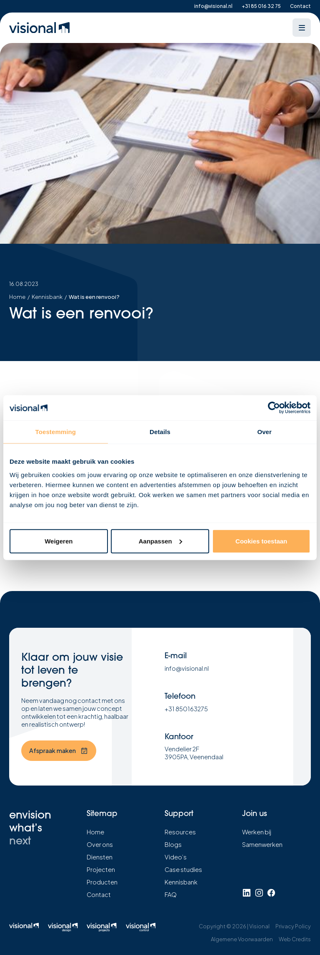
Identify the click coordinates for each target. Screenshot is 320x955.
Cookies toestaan (261, 540)
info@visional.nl (213, 6)
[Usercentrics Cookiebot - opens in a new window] (274, 408)
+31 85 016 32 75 (261, 6)
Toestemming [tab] (55, 431)
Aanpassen (160, 540)
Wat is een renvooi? (94, 296)
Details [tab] (160, 431)
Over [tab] (264, 431)
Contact (300, 6)
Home (17, 296)
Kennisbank (47, 296)
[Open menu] (301, 27)
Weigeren (58, 540)
